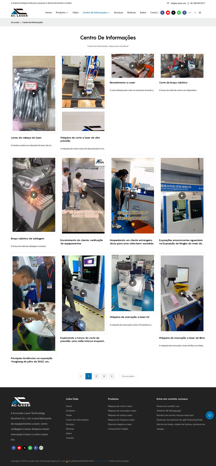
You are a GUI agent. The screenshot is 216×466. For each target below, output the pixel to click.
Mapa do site (101, 461)
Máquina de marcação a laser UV (129, 317)
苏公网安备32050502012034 (81, 461)
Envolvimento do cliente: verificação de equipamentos (81, 242)
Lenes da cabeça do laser (26, 137)
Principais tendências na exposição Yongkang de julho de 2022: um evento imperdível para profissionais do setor (32, 360)
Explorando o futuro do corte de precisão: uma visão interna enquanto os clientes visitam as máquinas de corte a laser (82, 339)
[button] (158, 12)
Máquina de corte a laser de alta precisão (80, 139)
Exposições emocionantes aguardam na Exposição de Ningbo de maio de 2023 (181, 242)
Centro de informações (32, 22)
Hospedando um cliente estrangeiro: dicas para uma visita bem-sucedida (131, 242)
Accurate (15, 22)
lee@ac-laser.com (176, 3)
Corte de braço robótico (173, 82)
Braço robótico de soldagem (27, 238)
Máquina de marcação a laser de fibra (182, 337)
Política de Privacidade (118, 461)
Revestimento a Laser (122, 82)
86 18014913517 (196, 3)
